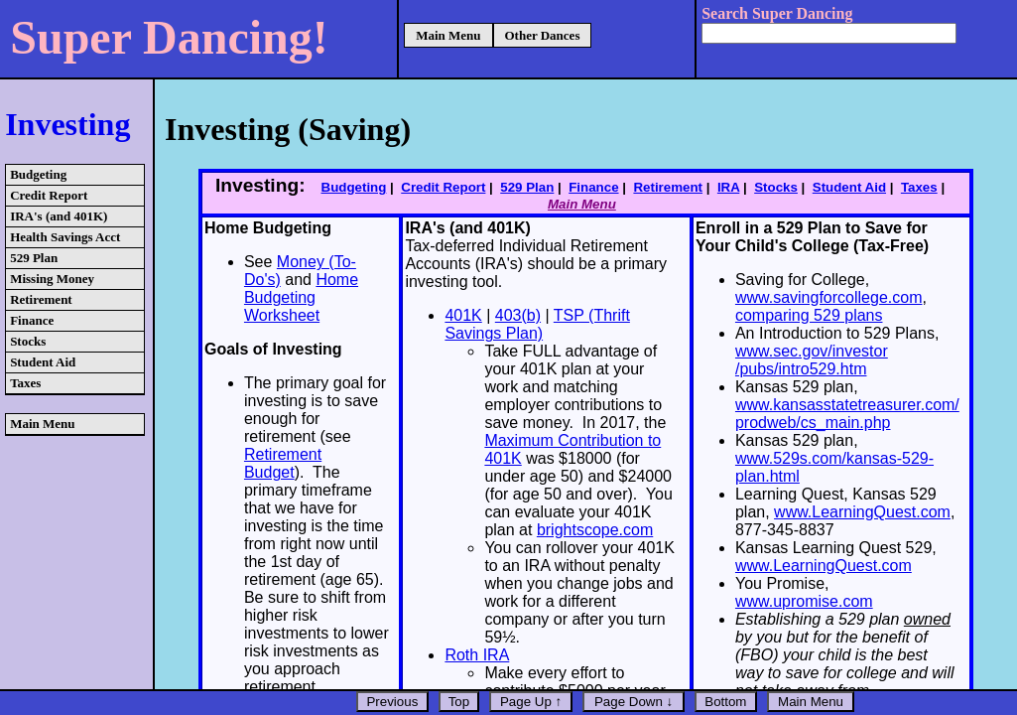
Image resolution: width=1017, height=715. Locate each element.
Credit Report (48, 195)
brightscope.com (595, 529)
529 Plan (34, 257)
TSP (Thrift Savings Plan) (537, 324)
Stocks (28, 341)
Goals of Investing (273, 349)
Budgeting (38, 174)
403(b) (518, 315)
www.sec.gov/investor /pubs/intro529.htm (811, 360)
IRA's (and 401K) (58, 216)
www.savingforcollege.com (829, 297)
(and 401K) (488, 227)
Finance (32, 320)
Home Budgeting (267, 227)
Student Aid (42, 362)
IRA (728, 187)
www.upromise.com (804, 601)
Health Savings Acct (65, 236)
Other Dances (542, 35)
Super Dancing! (169, 37)
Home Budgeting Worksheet (301, 297)
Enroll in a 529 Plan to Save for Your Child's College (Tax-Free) (812, 236)
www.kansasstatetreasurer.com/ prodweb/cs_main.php (847, 413)
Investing (67, 124)
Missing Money (52, 278)
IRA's (425, 227)
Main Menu (448, 35)
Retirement (41, 299)
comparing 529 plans (809, 315)
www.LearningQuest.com (862, 511)
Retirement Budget (282, 463)
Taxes (25, 382)
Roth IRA (477, 654)
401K (463, 315)
